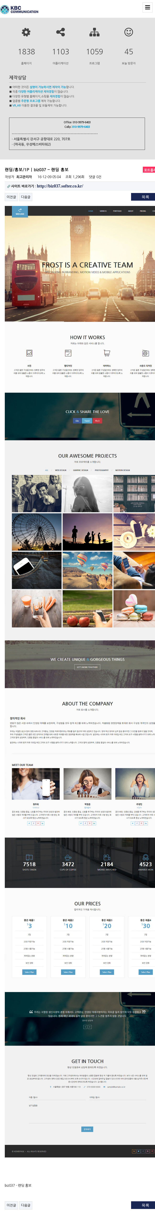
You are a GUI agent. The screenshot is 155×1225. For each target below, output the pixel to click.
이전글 (11, 197)
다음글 (25, 197)
